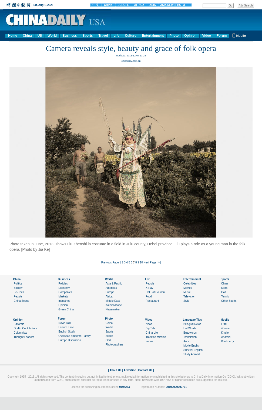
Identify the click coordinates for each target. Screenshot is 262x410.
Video (206, 36)
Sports (88, 36)
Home (12, 36)
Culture (130, 36)
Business (69, 36)
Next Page (150, 262)
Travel (103, 36)
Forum (222, 36)
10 (141, 262)
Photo (174, 36)
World (52, 36)
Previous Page (110, 262)
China (27, 36)
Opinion (190, 36)
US (40, 36)
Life (116, 36)
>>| (159, 262)
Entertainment (153, 36)
